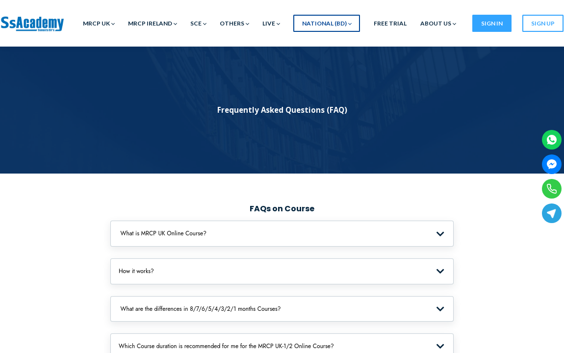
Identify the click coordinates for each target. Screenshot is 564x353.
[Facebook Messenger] (552, 164)
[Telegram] (552, 213)
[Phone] (552, 189)
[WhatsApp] (552, 140)
